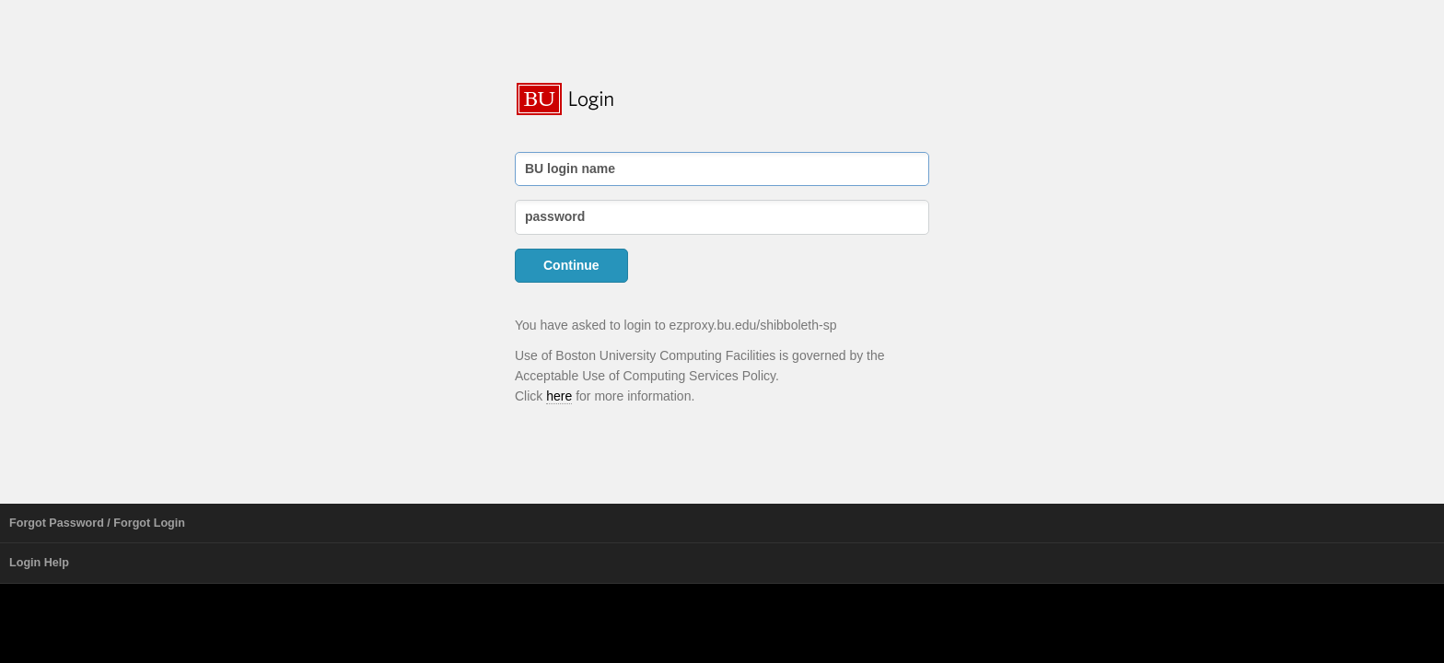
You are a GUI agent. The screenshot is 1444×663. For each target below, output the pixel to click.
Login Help (39, 562)
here (559, 396)
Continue (571, 265)
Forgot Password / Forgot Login (97, 523)
